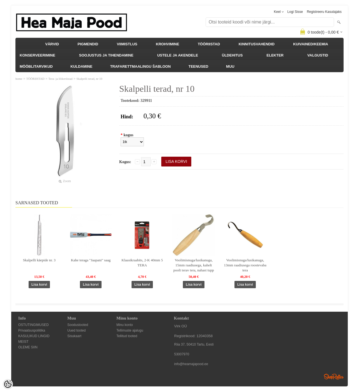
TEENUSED (198, 66)
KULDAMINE (81, 66)
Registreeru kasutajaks (324, 12)
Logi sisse (295, 12)
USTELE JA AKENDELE (177, 55)
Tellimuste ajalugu (129, 330)
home (18, 78)
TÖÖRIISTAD (209, 44)
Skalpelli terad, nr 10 (89, 78)
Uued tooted (76, 330)
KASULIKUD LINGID (33, 336)
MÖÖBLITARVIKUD (36, 66)
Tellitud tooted (126, 336)
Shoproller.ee (334, 376)
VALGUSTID (317, 55)
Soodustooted (77, 325)
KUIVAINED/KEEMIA (310, 44)
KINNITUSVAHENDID (257, 44)
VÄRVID (52, 44)
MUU (230, 66)
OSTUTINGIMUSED (33, 325)
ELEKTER (275, 55)
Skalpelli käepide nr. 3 (39, 260)
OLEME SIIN (28, 347)
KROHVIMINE (167, 44)
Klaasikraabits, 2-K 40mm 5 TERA (142, 262)
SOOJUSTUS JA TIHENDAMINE (106, 55)
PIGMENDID (88, 44)
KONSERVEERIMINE (37, 55)
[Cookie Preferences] (8, 384)
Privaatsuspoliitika (31, 330)
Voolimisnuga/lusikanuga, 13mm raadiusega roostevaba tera (245, 265)
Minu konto (124, 325)
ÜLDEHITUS (232, 55)
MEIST (23, 342)
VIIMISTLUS (127, 44)
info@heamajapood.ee (191, 364)
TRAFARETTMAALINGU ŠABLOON (140, 66)
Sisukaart (74, 336)
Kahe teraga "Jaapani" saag (91, 260)
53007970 (181, 354)
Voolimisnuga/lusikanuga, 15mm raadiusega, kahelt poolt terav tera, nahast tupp (193, 265)
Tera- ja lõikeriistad (61, 78)
